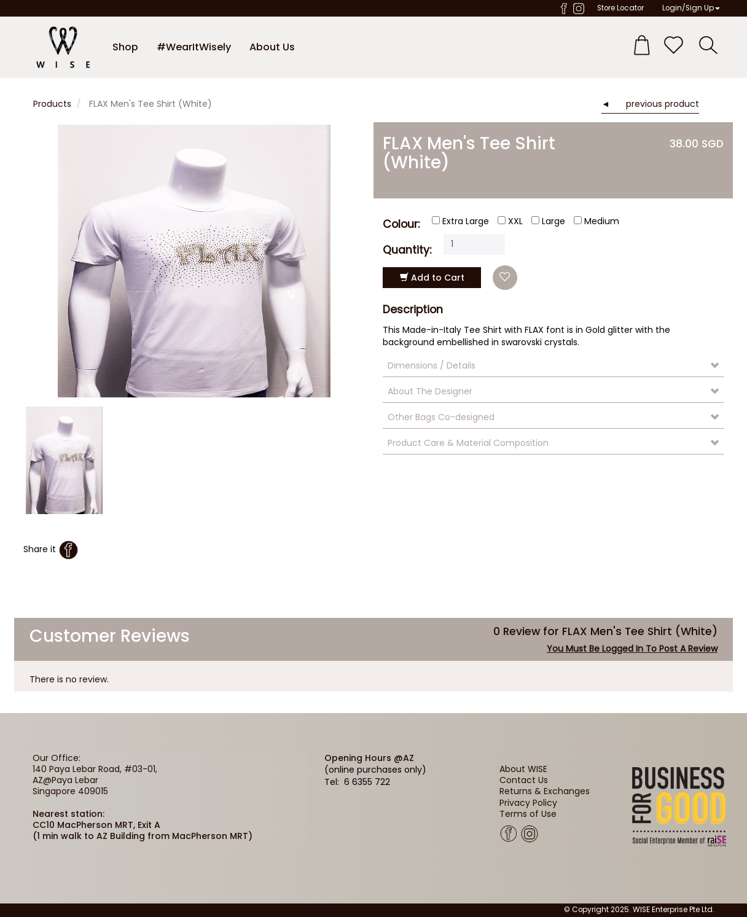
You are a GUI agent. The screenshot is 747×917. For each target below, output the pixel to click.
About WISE (523, 769)
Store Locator (620, 8)
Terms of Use (528, 814)
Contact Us (523, 780)
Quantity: (407, 249)
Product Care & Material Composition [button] (468, 443)
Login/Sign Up (691, 8)
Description (413, 309)
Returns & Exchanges (544, 791)
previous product (662, 104)
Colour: (401, 223)
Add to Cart (432, 277)
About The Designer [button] (430, 391)
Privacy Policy (528, 803)
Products (52, 104)
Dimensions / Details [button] (431, 365)
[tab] (553, 365)
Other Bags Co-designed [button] (441, 417)
